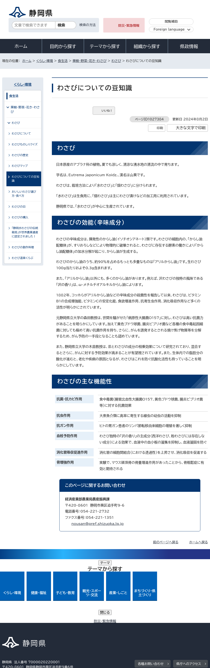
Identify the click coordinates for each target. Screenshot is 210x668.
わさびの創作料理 (23, 247)
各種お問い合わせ (151, 600)
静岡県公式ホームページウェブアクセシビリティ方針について (145, 626)
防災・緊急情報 (129, 25)
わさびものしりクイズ (25, 144)
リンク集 (12, 631)
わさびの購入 (20, 217)
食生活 (63, 60)
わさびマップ (20, 165)
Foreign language (168, 29)
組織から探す (147, 46)
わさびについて (21, 133)
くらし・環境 (44, 60)
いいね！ (107, 110)
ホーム (21, 46)
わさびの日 (19, 206)
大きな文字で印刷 (191, 128)
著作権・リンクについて (22, 626)
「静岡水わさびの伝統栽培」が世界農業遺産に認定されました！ (25, 232)
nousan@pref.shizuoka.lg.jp (97, 523)
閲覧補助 (171, 21)
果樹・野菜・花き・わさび (90, 60)
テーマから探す (105, 46)
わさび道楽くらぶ (22, 258)
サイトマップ (41, 631)
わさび (116, 60)
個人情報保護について (70, 626)
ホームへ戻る (198, 542)
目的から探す (63, 46)
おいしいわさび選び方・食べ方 (24, 193)
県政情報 (189, 46)
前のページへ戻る (165, 542)
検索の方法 (88, 25)
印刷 (160, 128)
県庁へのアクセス (188, 600)
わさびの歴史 (20, 155)
